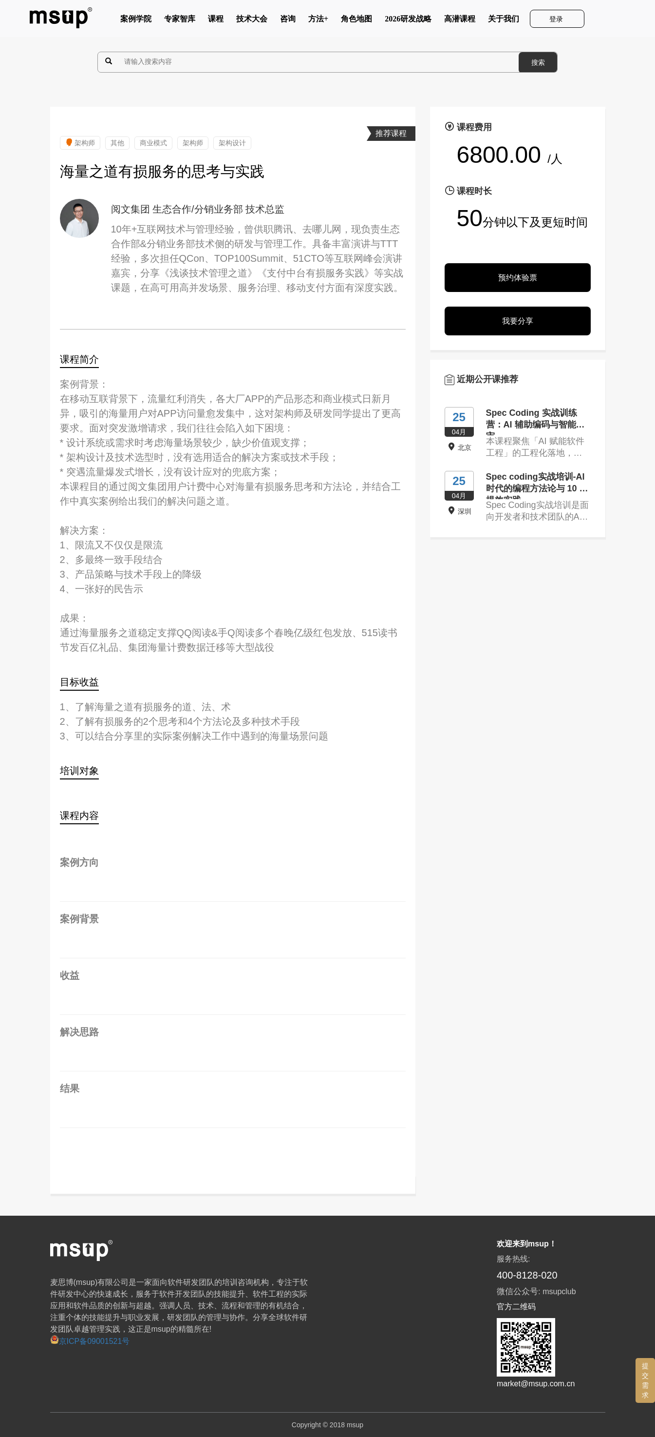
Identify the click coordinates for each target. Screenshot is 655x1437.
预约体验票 (517, 277)
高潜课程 (459, 21)
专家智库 (179, 21)
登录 (557, 19)
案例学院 (135, 21)
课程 (216, 21)
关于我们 (503, 21)
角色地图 (356, 21)
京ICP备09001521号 (90, 1341)
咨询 (288, 21)
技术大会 (251, 21)
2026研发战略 (408, 21)
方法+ (318, 21)
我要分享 (517, 321)
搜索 (538, 62)
